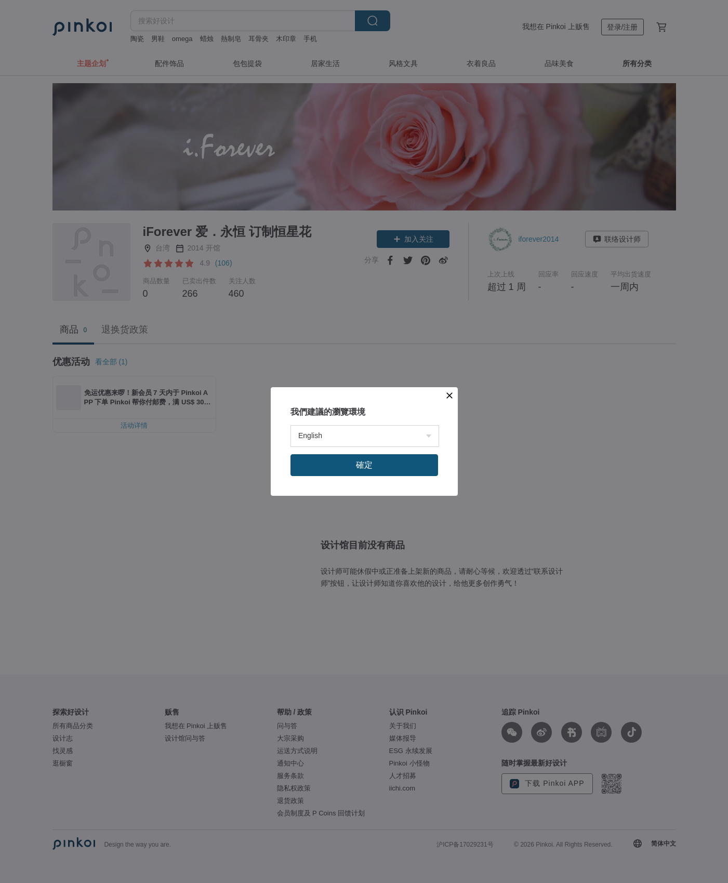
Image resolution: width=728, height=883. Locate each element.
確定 (364, 464)
